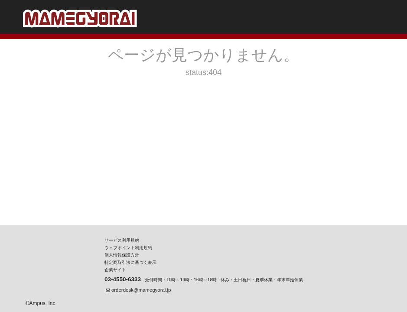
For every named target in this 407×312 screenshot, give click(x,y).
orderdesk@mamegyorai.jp (141, 289)
